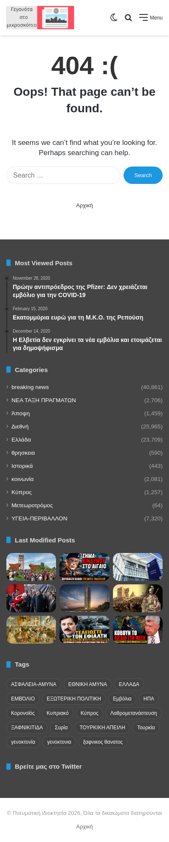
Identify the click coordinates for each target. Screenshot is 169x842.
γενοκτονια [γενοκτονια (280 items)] (59, 742)
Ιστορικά (22, 466)
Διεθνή (19, 426)
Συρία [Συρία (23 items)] (61, 728)
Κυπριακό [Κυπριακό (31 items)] (58, 713)
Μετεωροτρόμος (32, 505)
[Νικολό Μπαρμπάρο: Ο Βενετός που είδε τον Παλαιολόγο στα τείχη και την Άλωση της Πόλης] (31, 630)
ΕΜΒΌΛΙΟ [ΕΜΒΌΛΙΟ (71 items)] (23, 699)
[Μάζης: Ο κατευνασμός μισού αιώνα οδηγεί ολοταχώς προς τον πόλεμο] (138, 630)
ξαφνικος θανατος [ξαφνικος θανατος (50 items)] (103, 742)
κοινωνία (22, 479)
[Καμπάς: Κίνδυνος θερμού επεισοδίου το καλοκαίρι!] (84, 567)
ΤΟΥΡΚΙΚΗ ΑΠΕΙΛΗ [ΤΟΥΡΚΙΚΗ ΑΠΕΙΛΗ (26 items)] (102, 728)
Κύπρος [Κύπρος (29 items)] (90, 713)
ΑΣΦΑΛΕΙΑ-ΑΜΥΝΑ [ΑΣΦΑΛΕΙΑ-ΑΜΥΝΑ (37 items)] (33, 684)
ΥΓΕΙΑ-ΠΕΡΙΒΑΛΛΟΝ (39, 518)
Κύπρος (21, 492)
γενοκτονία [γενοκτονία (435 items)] (23, 742)
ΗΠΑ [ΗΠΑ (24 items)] (149, 699)
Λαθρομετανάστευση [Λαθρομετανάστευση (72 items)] (133, 713)
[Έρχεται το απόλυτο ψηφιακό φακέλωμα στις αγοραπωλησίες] (138, 567)
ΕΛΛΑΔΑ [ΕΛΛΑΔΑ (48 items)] (129, 684)
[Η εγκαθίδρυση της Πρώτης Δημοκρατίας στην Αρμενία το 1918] (31, 567)
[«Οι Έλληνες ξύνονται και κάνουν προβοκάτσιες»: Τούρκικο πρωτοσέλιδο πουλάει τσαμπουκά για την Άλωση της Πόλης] (31, 598)
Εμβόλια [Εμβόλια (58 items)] (122, 699)
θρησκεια (23, 453)
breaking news (30, 387)
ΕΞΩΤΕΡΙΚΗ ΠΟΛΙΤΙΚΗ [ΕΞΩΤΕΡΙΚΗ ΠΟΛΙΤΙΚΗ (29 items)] (74, 699)
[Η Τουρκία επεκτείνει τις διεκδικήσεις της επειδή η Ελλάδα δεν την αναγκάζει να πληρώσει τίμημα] (84, 630)
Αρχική (84, 205)
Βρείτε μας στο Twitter (48, 766)
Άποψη (20, 413)
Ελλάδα (21, 439)
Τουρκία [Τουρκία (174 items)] (146, 728)
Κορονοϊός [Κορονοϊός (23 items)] (23, 713)
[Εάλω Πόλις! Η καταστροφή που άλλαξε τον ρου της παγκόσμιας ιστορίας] (138, 598)
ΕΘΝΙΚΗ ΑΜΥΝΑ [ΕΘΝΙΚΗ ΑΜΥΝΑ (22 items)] (87, 684)
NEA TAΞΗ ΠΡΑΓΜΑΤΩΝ (43, 400)
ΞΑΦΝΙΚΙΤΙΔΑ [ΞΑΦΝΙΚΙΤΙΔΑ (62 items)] (27, 728)
